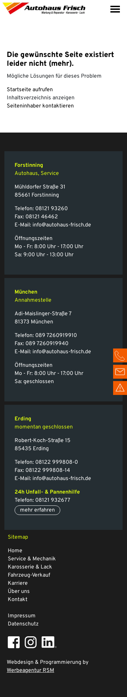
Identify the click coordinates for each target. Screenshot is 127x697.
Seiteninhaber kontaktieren (40, 106)
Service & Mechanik (32, 559)
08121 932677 (52, 500)
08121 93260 (51, 208)
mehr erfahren (37, 510)
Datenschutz (23, 624)
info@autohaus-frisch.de (62, 225)
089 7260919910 (56, 335)
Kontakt (17, 599)
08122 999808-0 (56, 462)
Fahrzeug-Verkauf (29, 575)
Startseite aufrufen (30, 89)
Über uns (19, 591)
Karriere (18, 583)
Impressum (22, 616)
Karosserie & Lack (30, 567)
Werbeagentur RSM (30, 670)
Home (15, 550)
